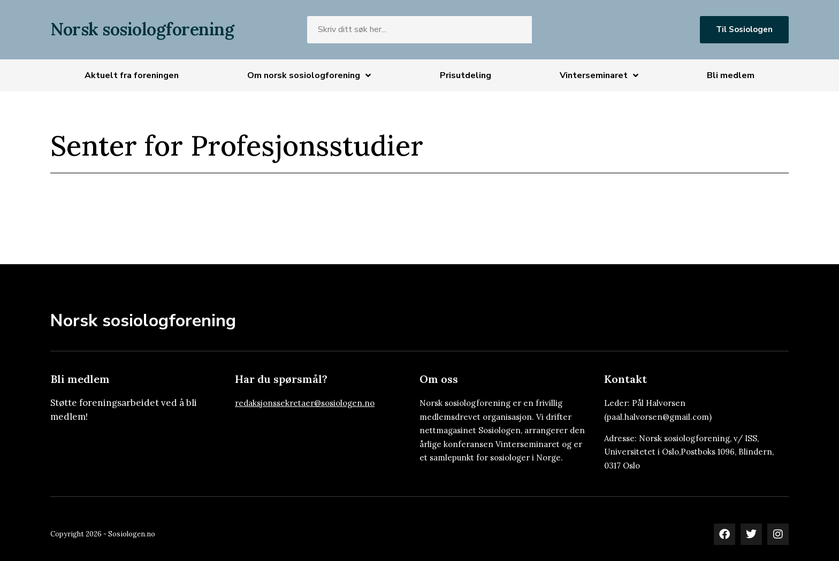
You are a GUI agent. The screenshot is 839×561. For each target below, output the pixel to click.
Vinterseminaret (599, 75)
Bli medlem (730, 75)
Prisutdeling (465, 75)
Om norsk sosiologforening (309, 75)
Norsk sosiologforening (142, 29)
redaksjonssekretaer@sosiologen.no (305, 403)
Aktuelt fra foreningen (132, 75)
